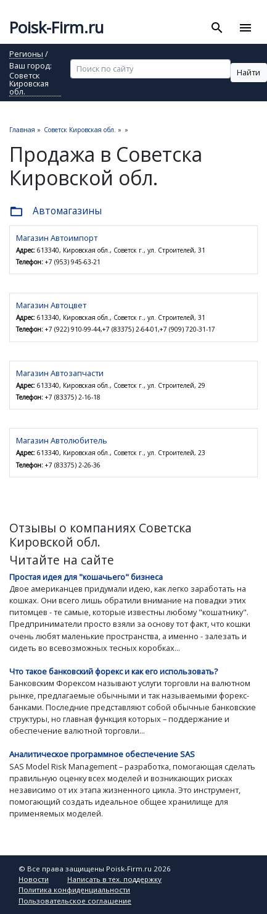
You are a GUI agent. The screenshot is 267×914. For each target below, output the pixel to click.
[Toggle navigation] (245, 27)
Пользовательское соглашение (74, 900)
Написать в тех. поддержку (114, 879)
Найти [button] (248, 72)
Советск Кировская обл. (29, 84)
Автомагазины (55, 211)
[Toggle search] (217, 27)
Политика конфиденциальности (74, 889)
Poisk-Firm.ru (56, 27)
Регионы (26, 54)
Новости (33, 879)
